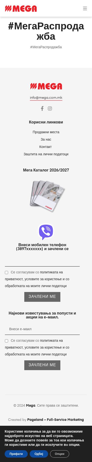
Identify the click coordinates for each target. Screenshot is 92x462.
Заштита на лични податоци (46, 154)
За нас (46, 139)
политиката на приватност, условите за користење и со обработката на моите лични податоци (37, 279)
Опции (60, 454)
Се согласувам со (37, 279)
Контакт (46, 147)
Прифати (16, 454)
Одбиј (39, 454)
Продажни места (46, 132)
